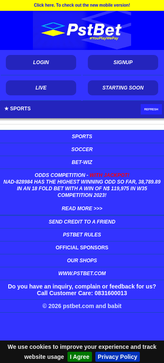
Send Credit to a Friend (82, 222)
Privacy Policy (117, 356)
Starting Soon (123, 88)
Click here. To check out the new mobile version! (82, 5)
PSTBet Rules (82, 235)
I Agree (79, 356)
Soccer (81, 149)
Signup (122, 62)
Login (41, 62)
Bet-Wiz (82, 162)
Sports (82, 136)
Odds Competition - (81, 191)
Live (41, 88)
